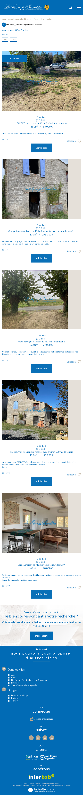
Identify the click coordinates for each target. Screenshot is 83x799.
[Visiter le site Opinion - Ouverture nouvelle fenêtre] (32, 757)
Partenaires (50, 785)
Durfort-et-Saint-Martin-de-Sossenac (29, 696)
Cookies (68, 785)
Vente (36, 19)
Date (13, 39)
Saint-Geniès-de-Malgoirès (24, 701)
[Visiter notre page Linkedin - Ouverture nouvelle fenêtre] (51, 737)
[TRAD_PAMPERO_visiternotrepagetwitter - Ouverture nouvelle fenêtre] (38, 737)
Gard (42, 19)
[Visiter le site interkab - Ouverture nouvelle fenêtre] (41, 776)
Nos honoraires (17, 785)
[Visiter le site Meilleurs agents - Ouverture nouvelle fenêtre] (48, 757)
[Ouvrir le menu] (79, 8)
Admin (44, 785)
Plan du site (26, 785)
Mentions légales (36, 785)
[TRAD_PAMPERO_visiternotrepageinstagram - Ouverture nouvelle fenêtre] (44, 737)
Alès (13, 691)
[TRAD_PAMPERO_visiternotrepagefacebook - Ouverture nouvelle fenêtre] (31, 737)
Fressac (15, 698)
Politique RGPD (60, 785)
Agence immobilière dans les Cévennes (16, 19)
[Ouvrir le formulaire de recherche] (70, 8)
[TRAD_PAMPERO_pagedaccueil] (27, 9)
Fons (13, 693)
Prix (5, 39)
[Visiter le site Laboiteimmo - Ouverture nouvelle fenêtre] (41, 791)
